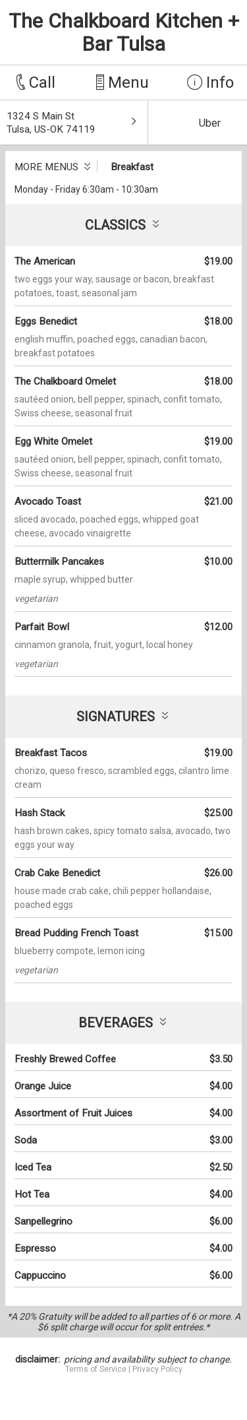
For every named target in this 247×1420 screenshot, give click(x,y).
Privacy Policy (157, 1369)
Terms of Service (95, 1369)
